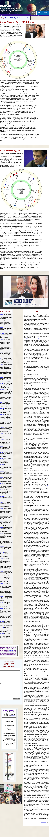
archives (43, 822)
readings (13, 715)
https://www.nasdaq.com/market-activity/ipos (37, 338)
